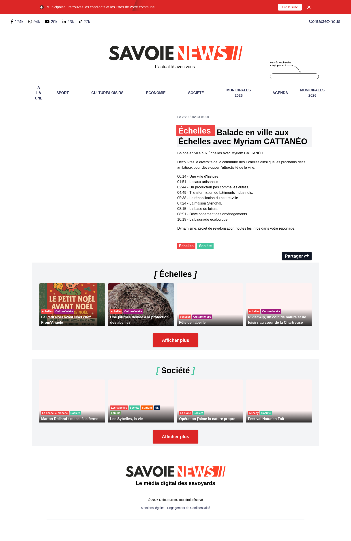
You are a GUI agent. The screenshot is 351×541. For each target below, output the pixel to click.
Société (196, 93)
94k (36, 21)
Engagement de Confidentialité (188, 508)
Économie (156, 93)
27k (86, 21)
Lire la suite (290, 7)
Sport (62, 93)
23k (70, 21)
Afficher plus (175, 340)
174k (19, 21)
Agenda (280, 93)
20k (54, 21)
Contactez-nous (324, 21)
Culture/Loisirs (107, 93)
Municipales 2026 (238, 92)
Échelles (186, 246)
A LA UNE (39, 93)
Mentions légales (153, 508)
